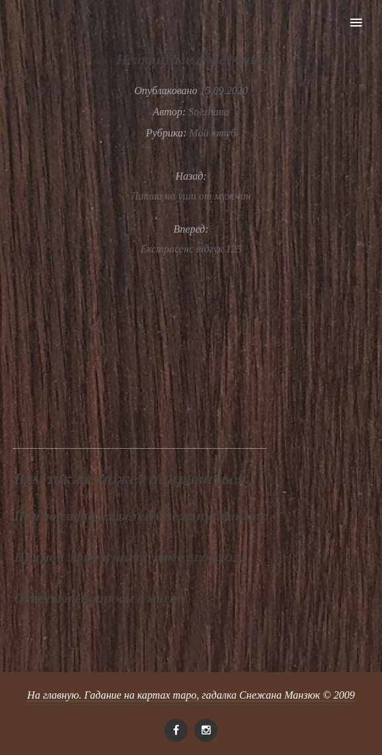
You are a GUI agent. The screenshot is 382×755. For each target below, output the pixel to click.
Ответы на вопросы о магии (98, 598)
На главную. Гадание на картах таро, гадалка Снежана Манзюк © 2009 (191, 695)
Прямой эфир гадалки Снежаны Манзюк (140, 516)
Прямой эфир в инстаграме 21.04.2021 (129, 557)
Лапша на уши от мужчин (191, 196)
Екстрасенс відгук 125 (191, 249)
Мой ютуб (212, 133)
